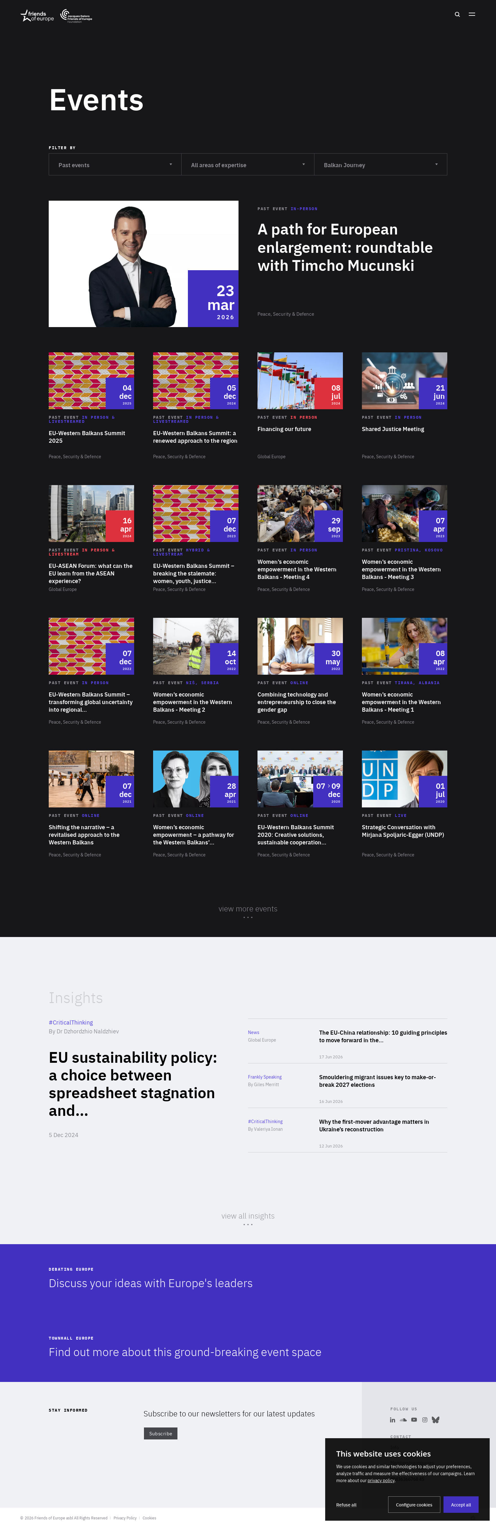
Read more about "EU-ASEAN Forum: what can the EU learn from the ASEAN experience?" (91, 539)
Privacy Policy (125, 1517)
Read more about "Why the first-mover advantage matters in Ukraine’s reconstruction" (347, 1130)
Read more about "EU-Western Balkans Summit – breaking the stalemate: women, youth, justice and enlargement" (196, 539)
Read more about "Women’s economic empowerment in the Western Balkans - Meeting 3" (404, 539)
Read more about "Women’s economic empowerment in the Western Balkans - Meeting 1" (404, 671)
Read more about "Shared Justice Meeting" (404, 406)
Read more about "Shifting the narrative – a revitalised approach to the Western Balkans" (91, 804)
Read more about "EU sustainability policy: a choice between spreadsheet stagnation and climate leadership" (134, 1086)
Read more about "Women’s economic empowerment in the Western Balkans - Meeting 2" (196, 671)
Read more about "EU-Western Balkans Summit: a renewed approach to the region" (196, 406)
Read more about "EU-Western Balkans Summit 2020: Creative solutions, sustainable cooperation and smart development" (300, 804)
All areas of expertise (248, 161)
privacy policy (381, 1480)
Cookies (149, 1517)
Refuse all (346, 1504)
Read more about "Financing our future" (300, 406)
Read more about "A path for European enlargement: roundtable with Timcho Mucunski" (248, 264)
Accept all (461, 1504)
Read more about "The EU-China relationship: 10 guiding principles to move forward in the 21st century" (347, 1041)
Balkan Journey (381, 161)
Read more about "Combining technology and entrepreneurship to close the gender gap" (300, 671)
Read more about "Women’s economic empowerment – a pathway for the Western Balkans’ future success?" (196, 804)
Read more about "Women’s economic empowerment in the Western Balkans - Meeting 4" (300, 539)
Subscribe (160, 1433)
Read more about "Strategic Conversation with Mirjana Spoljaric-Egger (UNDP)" (404, 804)
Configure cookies (414, 1504)
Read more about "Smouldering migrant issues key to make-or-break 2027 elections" (347, 1085)
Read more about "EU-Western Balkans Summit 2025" (91, 406)
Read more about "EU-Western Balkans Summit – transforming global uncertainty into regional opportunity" (91, 671)
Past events (115, 161)
